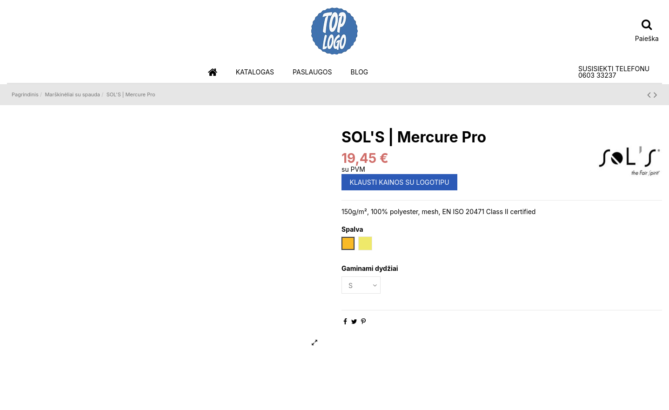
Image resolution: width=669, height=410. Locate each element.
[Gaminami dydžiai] (361, 285)
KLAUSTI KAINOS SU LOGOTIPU (399, 182)
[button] (255, 72)
